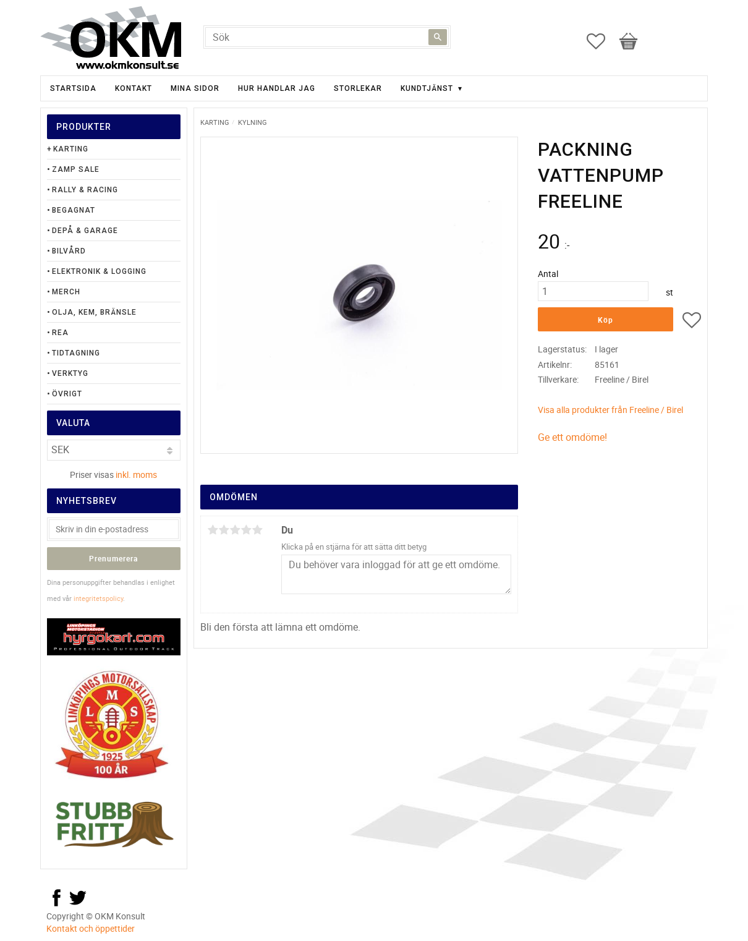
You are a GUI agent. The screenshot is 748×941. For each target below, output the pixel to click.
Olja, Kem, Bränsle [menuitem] (94, 312)
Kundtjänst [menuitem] (427, 88)
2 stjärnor (223, 529)
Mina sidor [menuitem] (195, 88)
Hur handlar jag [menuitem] (276, 88)
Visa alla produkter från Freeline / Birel (610, 409)
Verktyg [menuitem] (70, 373)
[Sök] (437, 37)
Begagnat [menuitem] (73, 210)
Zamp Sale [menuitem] (76, 169)
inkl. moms (136, 474)
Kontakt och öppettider (90, 928)
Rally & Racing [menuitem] (85, 189)
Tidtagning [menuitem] (76, 353)
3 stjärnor (234, 529)
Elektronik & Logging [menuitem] (99, 271)
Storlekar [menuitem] (358, 88)
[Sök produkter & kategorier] (327, 37)
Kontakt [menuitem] (133, 88)
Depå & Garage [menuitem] (85, 230)
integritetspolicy (98, 598)
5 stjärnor (257, 529)
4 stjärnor (246, 529)
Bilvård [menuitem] (69, 251)
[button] (602, 41)
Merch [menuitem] (66, 291)
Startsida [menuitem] (73, 88)
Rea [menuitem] (60, 332)
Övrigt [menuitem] (67, 394)
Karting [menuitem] (70, 149)
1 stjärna (212, 529)
